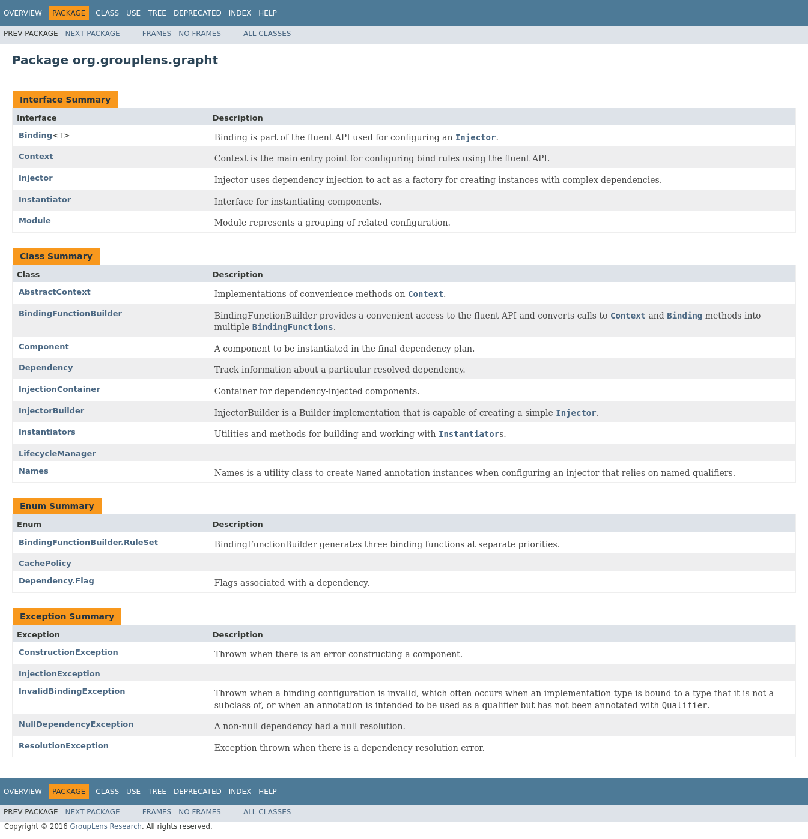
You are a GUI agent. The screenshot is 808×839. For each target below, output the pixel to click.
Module (35, 220)
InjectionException (59, 673)
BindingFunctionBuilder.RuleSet (88, 542)
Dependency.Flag (56, 580)
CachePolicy (45, 563)
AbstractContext (55, 291)
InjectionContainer (59, 389)
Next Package (92, 33)
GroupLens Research (106, 826)
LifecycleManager (57, 453)
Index (240, 13)
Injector (36, 177)
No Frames (199, 33)
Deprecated (198, 13)
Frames (157, 33)
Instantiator (45, 199)
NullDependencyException (76, 724)
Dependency (46, 367)
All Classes (267, 33)
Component (44, 346)
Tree (157, 13)
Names (34, 470)
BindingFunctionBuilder (70, 313)
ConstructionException (68, 652)
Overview (23, 13)
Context (36, 156)
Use (133, 13)
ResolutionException (64, 745)
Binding (35, 135)
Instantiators (47, 431)
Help (267, 13)
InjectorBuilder (51, 410)
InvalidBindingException (72, 691)
